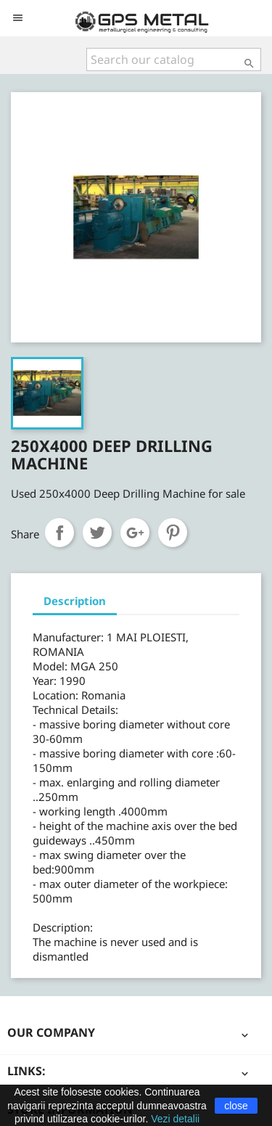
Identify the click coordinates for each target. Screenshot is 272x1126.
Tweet (97, 532)
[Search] (173, 59)
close (236, 1105)
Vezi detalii (175, 1119)
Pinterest (172, 532)
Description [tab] (75, 600)
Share (59, 532)
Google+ (134, 532)
